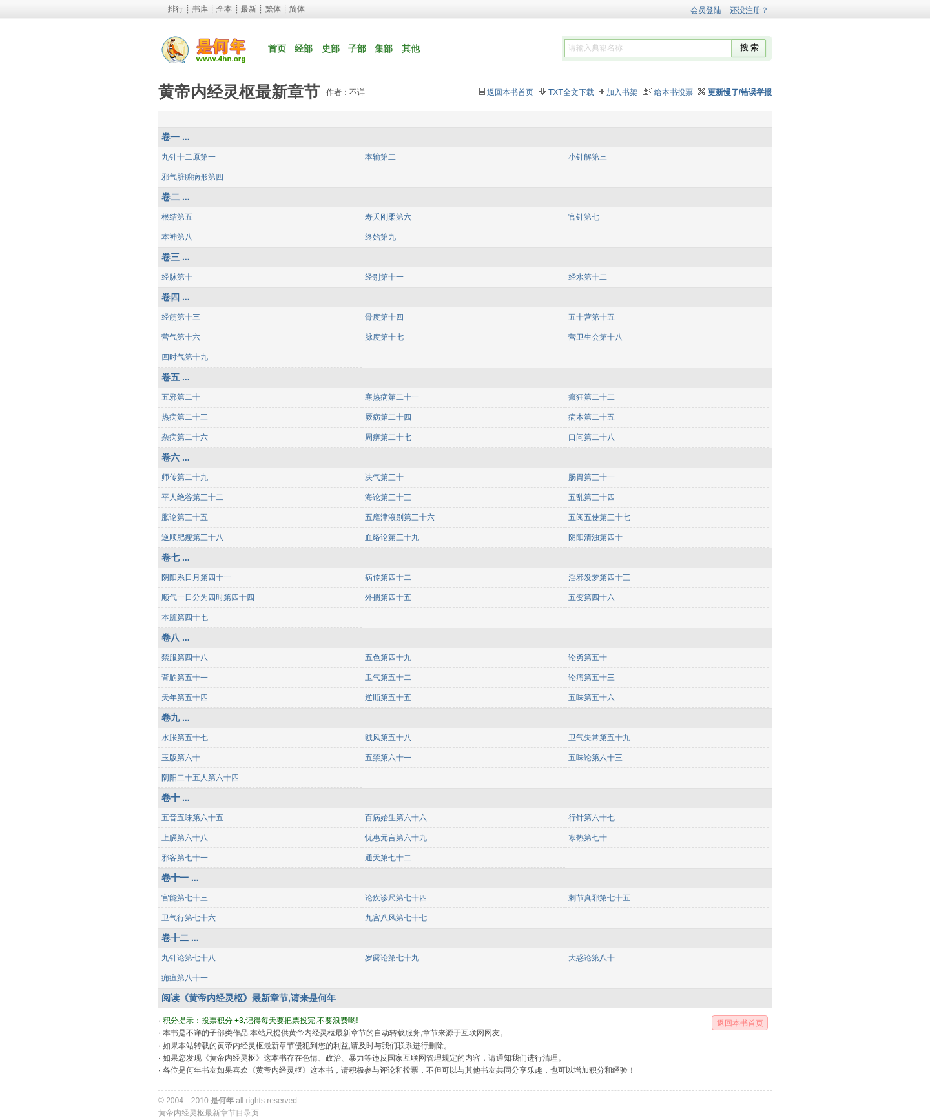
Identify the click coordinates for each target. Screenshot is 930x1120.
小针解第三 (587, 156)
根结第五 (176, 217)
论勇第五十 (587, 657)
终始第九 (380, 237)
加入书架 (621, 92)
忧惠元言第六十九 (396, 837)
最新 (248, 9)
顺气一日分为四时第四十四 (207, 597)
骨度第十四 (384, 317)
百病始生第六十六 (396, 817)
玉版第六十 (180, 757)
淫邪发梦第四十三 (599, 577)
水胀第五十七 (184, 737)
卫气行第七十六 (188, 917)
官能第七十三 (184, 897)
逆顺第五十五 (388, 697)
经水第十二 (587, 277)
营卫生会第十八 (595, 337)
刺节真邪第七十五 (599, 897)
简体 (297, 9)
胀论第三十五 (184, 517)
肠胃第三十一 (591, 477)
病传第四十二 (388, 577)
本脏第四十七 (184, 617)
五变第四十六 (591, 597)
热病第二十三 (184, 417)
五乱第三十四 (591, 497)
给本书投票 (673, 92)
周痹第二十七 (388, 437)
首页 (277, 48)
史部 (331, 48)
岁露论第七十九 (392, 957)
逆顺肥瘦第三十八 (192, 537)
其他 (411, 48)
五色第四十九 (388, 657)
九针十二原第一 (188, 156)
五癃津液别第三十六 (400, 517)
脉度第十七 (384, 337)
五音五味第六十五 (192, 817)
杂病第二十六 (184, 437)
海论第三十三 (388, 497)
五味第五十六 (591, 697)
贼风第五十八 (388, 737)
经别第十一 (384, 277)
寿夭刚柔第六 (388, 217)
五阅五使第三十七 (599, 517)
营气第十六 (180, 337)
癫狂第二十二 (591, 397)
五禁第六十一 (388, 757)
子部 (357, 48)
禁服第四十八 (184, 657)
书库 (200, 9)
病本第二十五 (591, 417)
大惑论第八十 (591, 957)
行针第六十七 (591, 817)
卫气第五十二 (388, 677)
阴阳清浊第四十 (595, 537)
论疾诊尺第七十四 (396, 897)
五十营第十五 (591, 317)
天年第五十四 (184, 697)
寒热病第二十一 (392, 397)
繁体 (273, 9)
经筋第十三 (180, 317)
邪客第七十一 (184, 857)
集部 (384, 48)
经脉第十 (176, 277)
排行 (175, 9)
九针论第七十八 (188, 957)
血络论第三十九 (392, 537)
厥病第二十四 (388, 417)
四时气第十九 (184, 357)
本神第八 (176, 237)
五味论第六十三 (595, 757)
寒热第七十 (587, 837)
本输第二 (380, 156)
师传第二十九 (184, 477)
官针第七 (583, 217)
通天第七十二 (388, 857)
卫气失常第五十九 (599, 737)
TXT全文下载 (571, 92)
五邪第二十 (180, 397)
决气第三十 (384, 477)
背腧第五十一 (184, 677)
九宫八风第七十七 (396, 917)
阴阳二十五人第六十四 (200, 777)
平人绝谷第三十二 (192, 497)
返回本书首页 (510, 92)
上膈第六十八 (184, 837)
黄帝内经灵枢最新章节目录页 (208, 1112)
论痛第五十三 (591, 677)
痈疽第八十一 (184, 977)
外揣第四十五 (388, 597)
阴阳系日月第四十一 (196, 577)
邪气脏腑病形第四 (192, 176)
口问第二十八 (591, 437)
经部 (303, 48)
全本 (224, 9)
